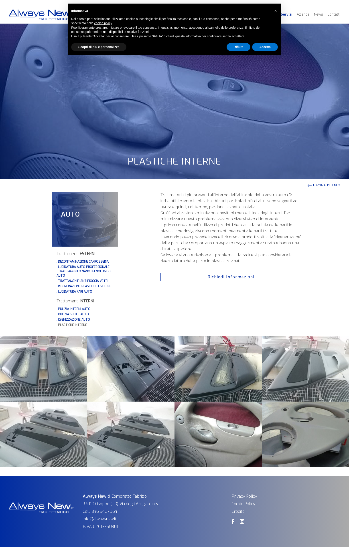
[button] (275, 10)
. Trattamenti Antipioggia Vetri (82, 281)
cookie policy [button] (103, 23)
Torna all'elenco (324, 185)
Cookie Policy (243, 504)
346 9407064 (104, 511)
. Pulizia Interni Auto (73, 309)
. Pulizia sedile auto (73, 314)
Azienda (303, 14)
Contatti (333, 14)
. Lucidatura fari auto (74, 292)
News (318, 14)
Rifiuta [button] (238, 47)
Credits (238, 511)
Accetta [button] (265, 47)
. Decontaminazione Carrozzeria (83, 261)
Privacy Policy (244, 496)
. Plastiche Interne (72, 325)
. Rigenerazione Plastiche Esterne (84, 286)
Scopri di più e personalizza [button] (98, 47)
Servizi (286, 14)
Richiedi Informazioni (231, 277)
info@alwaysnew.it (99, 519)
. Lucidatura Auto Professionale (83, 267)
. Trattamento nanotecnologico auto (84, 273)
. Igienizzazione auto (73, 320)
